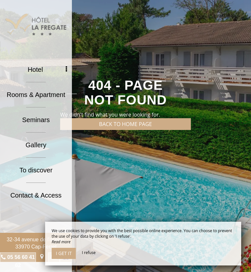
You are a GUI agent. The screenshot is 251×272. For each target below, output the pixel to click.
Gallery (35, 145)
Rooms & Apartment (36, 94)
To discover (35, 170)
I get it (64, 253)
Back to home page (125, 124)
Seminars (36, 119)
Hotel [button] (47, 69)
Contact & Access (36, 195)
